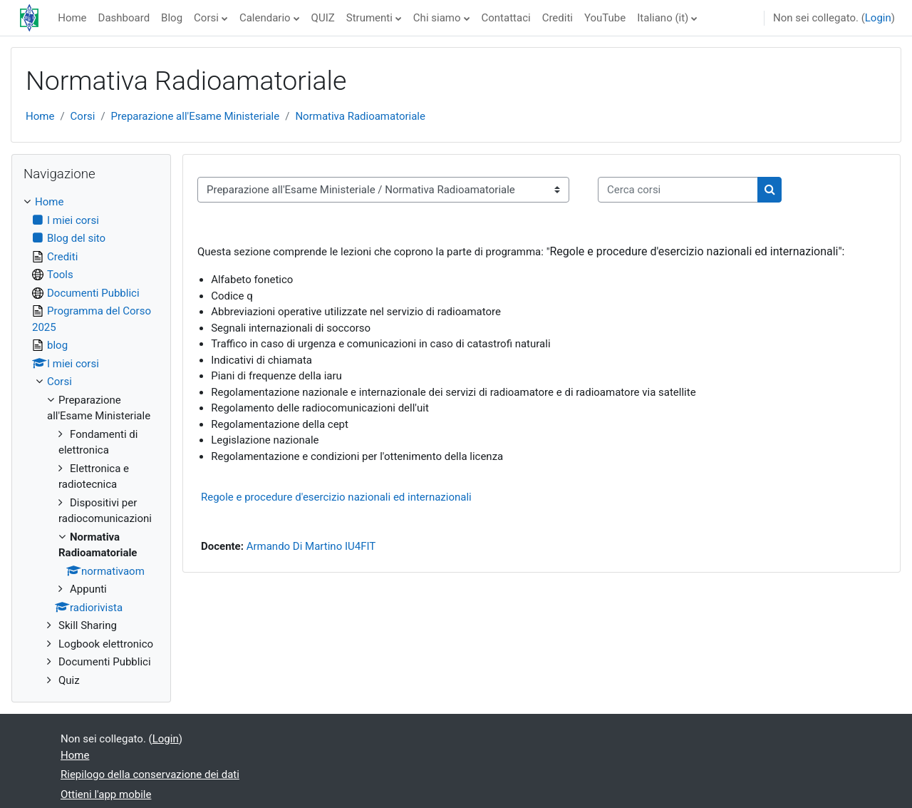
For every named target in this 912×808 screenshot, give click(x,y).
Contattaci (506, 17)
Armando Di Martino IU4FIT (311, 546)
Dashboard (124, 17)
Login (878, 17)
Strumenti (369, 17)
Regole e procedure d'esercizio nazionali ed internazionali (336, 497)
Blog (171, 17)
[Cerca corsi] (678, 190)
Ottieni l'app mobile (106, 794)
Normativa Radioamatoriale (360, 116)
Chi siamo (437, 17)
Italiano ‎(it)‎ (662, 17)
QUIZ (323, 17)
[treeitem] (91, 441)
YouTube (605, 17)
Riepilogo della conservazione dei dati (150, 774)
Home (72, 17)
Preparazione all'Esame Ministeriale (195, 116)
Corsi (206, 17)
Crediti (557, 17)
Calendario (265, 17)
